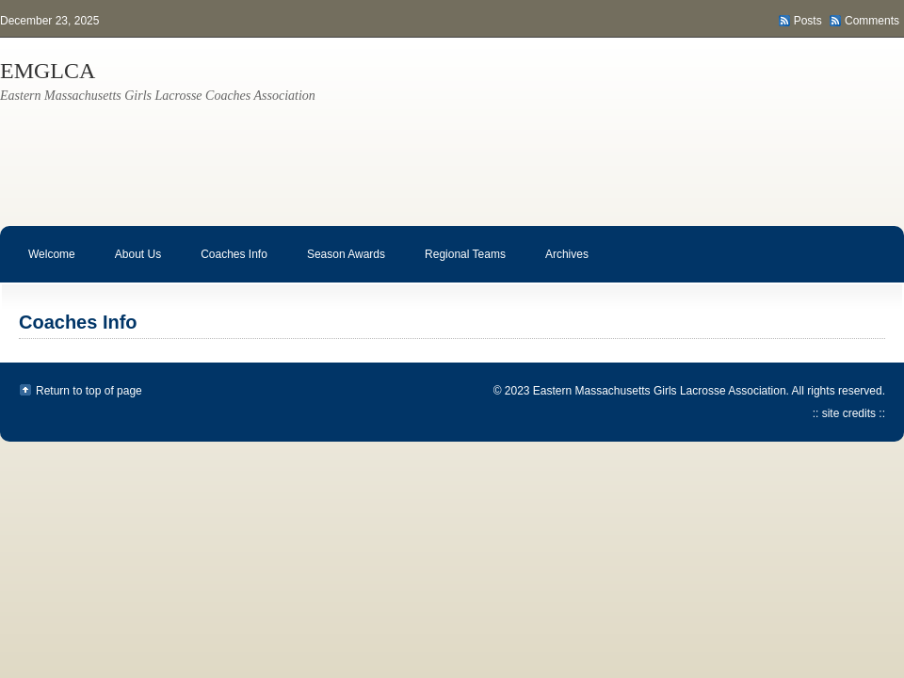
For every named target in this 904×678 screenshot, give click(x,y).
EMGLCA (47, 70)
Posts (808, 20)
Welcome (51, 254)
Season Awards (336, 265)
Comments (872, 20)
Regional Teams (456, 265)
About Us (128, 265)
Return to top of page (89, 390)
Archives (557, 265)
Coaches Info (224, 265)
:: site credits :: (849, 413)
